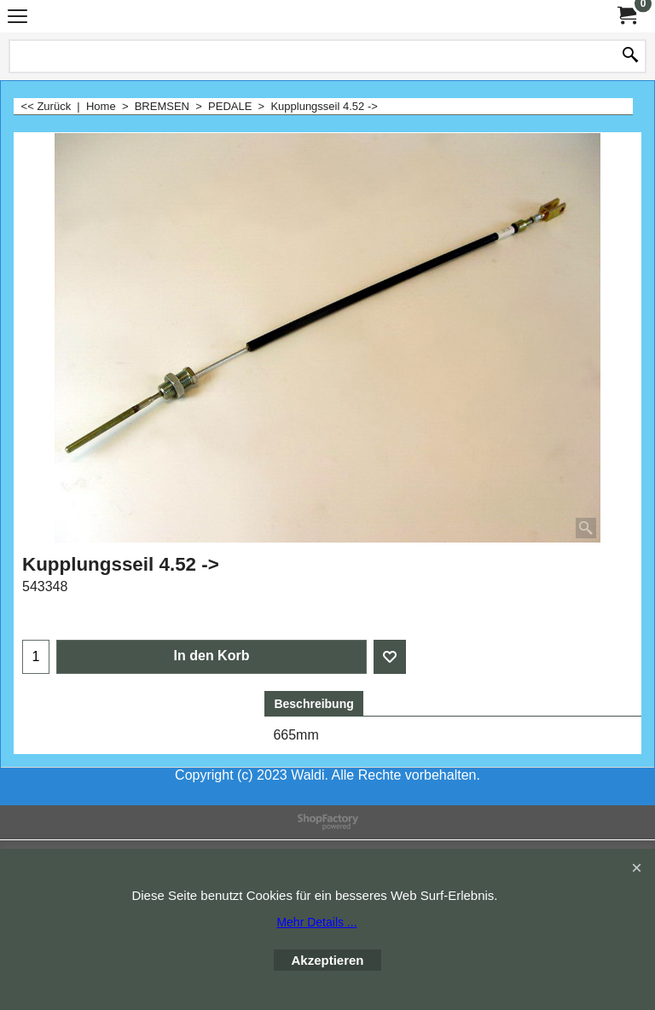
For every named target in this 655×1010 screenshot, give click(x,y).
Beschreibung (313, 704)
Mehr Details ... (316, 922)
